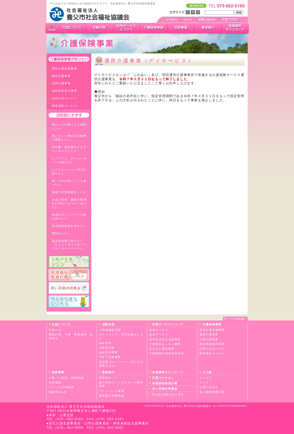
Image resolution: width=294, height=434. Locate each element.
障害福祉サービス (64, 105)
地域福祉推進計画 (165, 383)
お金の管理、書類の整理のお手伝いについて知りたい (69, 203)
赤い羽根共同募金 (165, 388)
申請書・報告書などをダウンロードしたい (69, 149)
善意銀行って (108, 377)
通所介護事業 (61, 76)
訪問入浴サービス (64, 98)
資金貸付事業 (108, 352)
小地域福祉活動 (110, 329)
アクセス (205, 377)
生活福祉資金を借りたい (69, 225)
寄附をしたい (61, 233)
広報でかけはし (163, 377)
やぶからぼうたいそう (168, 394)
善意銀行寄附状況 (111, 395)
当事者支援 (107, 347)
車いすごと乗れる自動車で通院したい (69, 137)
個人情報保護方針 (212, 392)
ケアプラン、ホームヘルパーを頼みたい (69, 160)
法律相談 (55, 382)
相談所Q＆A (57, 392)
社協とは (55, 329)
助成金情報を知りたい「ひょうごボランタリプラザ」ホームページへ (69, 244)
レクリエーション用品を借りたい (69, 171)
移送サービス (158, 334)
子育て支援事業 (110, 357)
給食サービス (158, 329)
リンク (204, 382)
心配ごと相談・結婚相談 (66, 377)
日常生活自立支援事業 (165, 339)
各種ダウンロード (235, 28)
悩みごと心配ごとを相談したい (69, 126)
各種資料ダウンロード (168, 372)
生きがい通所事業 (162, 348)
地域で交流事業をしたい (69, 192)
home (52, 28)
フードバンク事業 (111, 391)
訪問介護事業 (61, 83)
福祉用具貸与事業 (64, 90)
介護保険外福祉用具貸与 (166, 353)
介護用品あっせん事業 (165, 344)
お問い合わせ (208, 387)
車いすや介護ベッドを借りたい (69, 182)
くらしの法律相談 (61, 387)
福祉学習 (105, 343)
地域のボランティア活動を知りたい (69, 216)
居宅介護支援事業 (64, 68)
